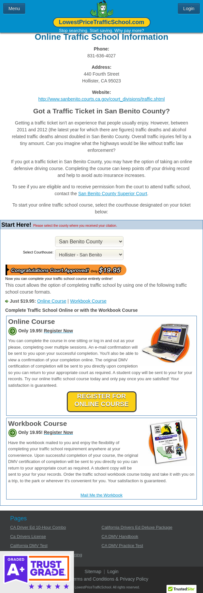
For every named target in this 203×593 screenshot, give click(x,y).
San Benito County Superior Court (112, 193)
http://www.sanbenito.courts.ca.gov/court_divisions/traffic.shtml (101, 99)
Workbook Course (88, 301)
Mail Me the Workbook (101, 495)
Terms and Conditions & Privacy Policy (109, 579)
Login (112, 571)
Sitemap (92, 571)
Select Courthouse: (38, 252)
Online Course (51, 301)
